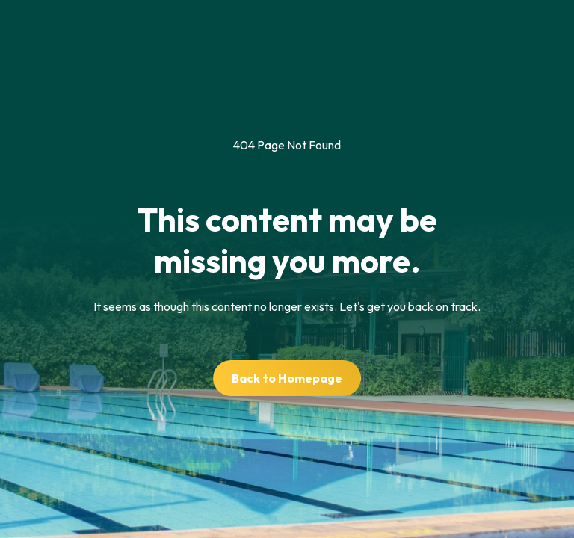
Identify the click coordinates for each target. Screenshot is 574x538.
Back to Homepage (287, 378)
